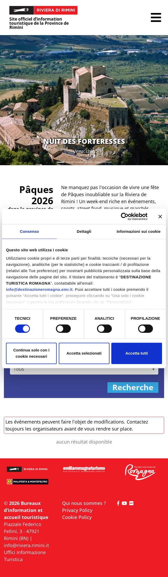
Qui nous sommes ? (84, 503)
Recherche (132, 387)
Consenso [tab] (29, 231)
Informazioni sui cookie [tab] (139, 231)
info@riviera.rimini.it (26, 545)
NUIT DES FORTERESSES (84, 141)
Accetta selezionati (83, 353)
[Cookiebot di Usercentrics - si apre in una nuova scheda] (124, 216)
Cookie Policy (77, 517)
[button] (156, 17)
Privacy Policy (77, 510)
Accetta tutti (136, 353)
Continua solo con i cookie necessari (31, 353)
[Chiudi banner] (160, 216)
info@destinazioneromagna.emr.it (39, 289)
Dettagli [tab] (84, 231)
